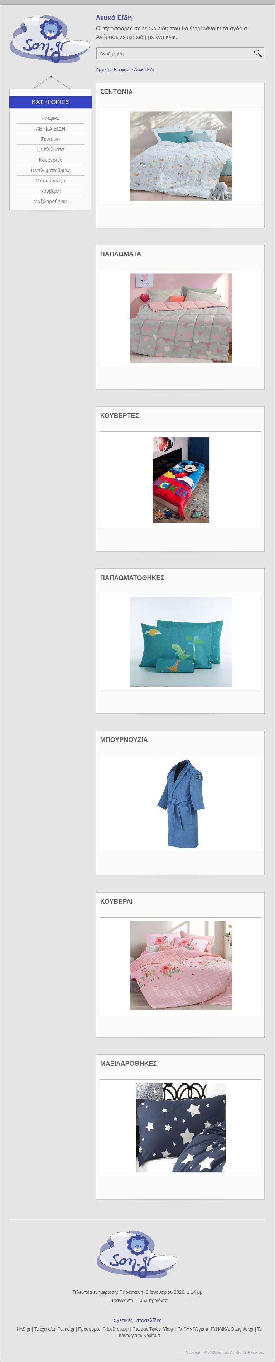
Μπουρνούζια (50, 181)
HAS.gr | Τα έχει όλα (36, 1329)
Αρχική (102, 69)
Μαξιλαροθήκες (50, 201)
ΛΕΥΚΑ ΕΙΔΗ (51, 129)
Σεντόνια (50, 139)
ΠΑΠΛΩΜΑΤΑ (120, 254)
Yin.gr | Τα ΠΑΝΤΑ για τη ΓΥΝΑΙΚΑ (196, 1329)
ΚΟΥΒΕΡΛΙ (116, 901)
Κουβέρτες (50, 160)
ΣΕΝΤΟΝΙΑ (116, 92)
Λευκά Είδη (144, 69)
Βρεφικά (51, 118)
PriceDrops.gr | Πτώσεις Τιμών (132, 1329)
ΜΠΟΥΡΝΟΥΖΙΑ (124, 739)
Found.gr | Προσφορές (78, 1329)
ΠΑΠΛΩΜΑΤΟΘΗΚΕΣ (132, 577)
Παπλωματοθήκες (50, 170)
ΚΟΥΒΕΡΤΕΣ (119, 415)
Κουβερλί (50, 191)
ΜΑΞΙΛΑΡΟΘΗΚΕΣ (128, 1063)
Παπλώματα (50, 149)
